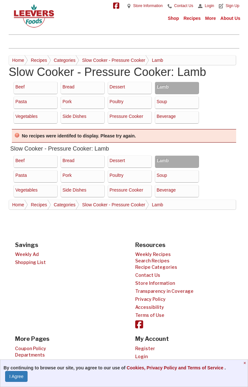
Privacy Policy (150, 299)
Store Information (148, 6)
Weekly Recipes (153, 254)
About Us (230, 18)
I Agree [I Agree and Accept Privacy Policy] (16, 376)
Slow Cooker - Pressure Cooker (113, 60)
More (210, 18)
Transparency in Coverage (164, 291)
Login (209, 6)
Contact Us (183, 6)
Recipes (192, 18)
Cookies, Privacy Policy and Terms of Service (176, 367)
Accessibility (149, 307)
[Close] (246, 363)
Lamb (157, 60)
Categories (65, 60)
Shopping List (30, 262)
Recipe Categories (156, 267)
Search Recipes (152, 260)
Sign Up (232, 6)
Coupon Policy (30, 348)
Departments (30, 355)
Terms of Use (149, 315)
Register (145, 348)
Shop (173, 18)
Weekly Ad (27, 254)
